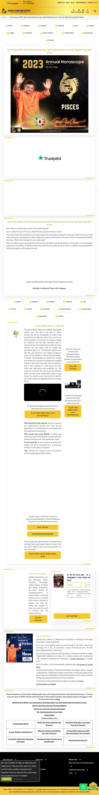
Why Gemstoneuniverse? (78, 740)
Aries (10, 26)
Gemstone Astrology (77, 770)
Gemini (44, 26)
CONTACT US (92, 2)
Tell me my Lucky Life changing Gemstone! (49, 709)
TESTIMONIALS (81, 2)
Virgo (91, 26)
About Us (39, 760)
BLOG (73, 2)
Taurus (27, 26)
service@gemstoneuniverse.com (76, 597)
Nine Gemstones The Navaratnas (81, 763)
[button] (87, 11)
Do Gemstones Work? (20, 724)
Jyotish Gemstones (77, 659)
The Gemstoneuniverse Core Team (49, 712)
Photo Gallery (49, 715)
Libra (11, 33)
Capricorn (69, 33)
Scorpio (28, 33)
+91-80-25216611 (18, 789)
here (82, 681)
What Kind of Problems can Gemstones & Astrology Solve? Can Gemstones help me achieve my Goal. (49, 702)
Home (4, 17)
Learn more (18, 779)
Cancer (61, 26)
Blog (58, 699)
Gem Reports (8, 760)
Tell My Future (73, 367)
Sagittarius (48, 33)
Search (73, 11)
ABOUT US (61, 2)
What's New (73, 760)
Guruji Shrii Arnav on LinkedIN (46, 684)
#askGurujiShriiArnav (42, 534)
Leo (76, 26)
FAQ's (68, 2)
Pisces (51, 40)
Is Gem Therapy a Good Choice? (20, 732)
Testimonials (41, 769)
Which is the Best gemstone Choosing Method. (49, 706)
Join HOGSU (42, 527)
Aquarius (89, 33)
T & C (71, 773)
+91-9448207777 (29, 789)
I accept (6, 779)
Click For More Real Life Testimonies (73, 411)
